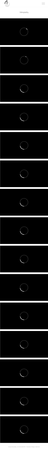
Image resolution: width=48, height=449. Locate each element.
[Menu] (42, 3)
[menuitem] (42, 3)
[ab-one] (20, 3)
